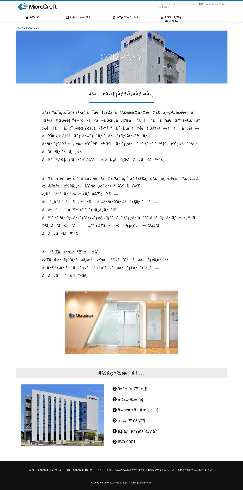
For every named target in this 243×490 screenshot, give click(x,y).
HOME (161, 4)
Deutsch (162, 7)
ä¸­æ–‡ (210, 4)
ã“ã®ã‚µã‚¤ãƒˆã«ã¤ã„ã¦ (46, 469)
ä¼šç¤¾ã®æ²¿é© (135, 410)
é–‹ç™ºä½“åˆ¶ (128, 420)
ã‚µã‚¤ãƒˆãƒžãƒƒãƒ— (83, 469)
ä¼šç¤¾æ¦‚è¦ (129, 399)
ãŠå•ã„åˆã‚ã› (181, 4)
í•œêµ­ (220, 4)
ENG (200, 4)
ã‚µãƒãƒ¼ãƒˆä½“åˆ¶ (135, 431)
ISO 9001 (124, 441)
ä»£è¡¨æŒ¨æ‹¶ (129, 388)
